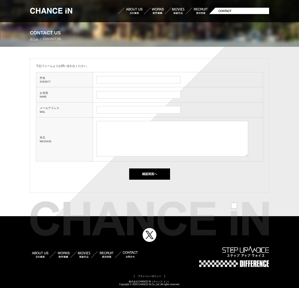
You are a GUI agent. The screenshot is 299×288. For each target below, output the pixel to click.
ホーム (34, 38)
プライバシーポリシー (149, 276)
